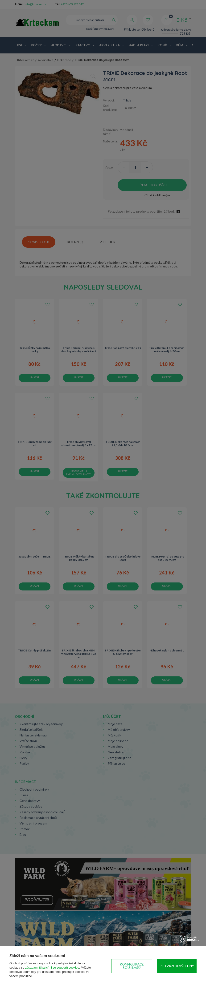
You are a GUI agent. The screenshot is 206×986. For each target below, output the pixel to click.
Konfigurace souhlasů (132, 966)
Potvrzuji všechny (177, 966)
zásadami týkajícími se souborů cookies (52, 967)
